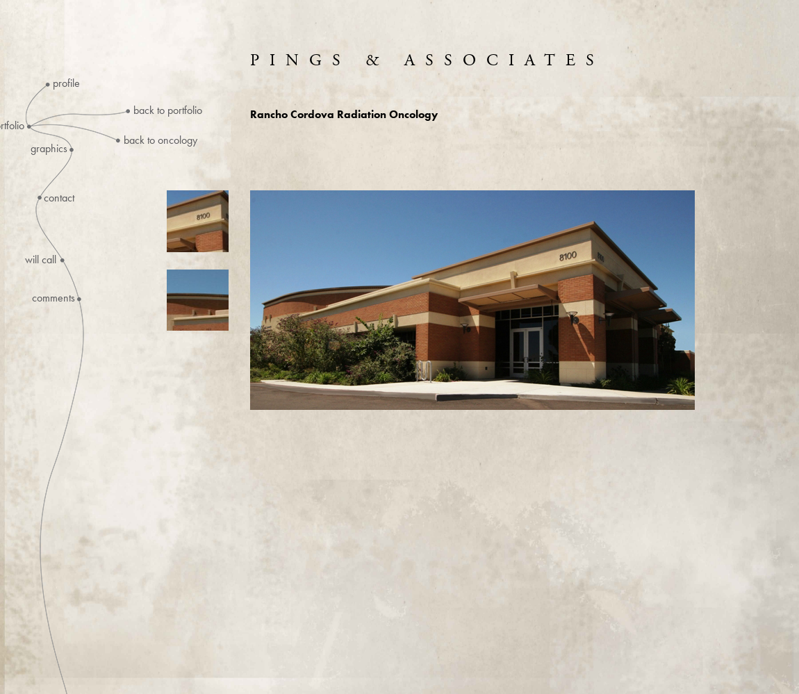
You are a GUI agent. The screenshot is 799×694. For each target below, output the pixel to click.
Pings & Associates (427, 60)
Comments (53, 298)
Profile (66, 83)
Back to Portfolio (167, 110)
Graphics (49, 148)
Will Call (40, 259)
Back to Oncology (160, 140)
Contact (59, 198)
